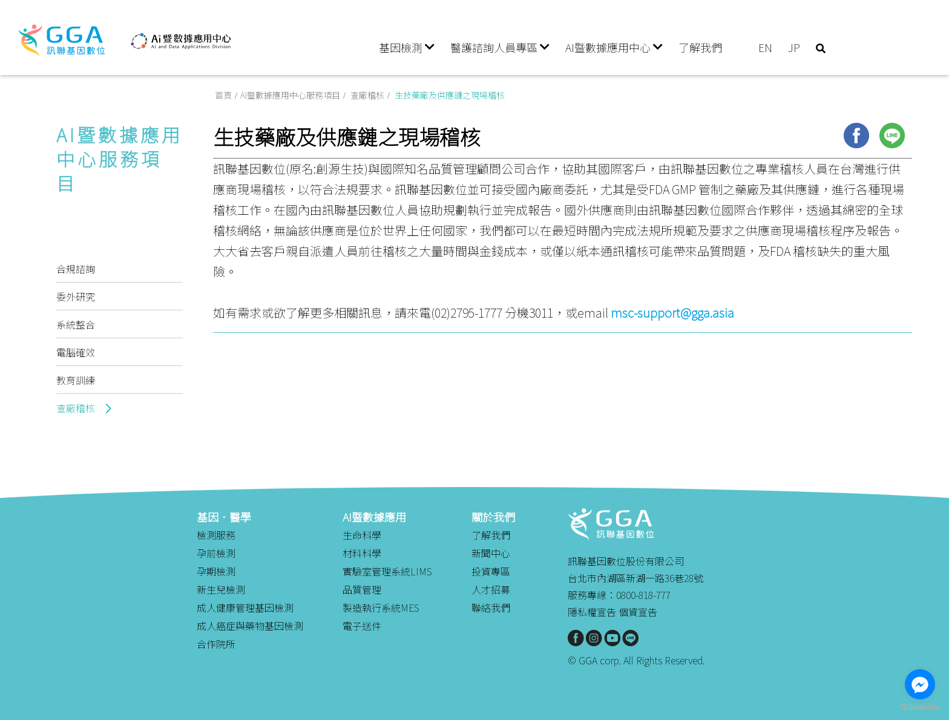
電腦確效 (75, 352)
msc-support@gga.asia (672, 318)
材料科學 (362, 553)
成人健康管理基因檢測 (245, 607)
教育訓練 (75, 380)
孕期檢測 (216, 571)
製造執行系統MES (381, 607)
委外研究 (75, 296)
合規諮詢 (75, 268)
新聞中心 (490, 553)
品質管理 (362, 589)
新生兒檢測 (221, 589)
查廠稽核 (76, 408)
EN (765, 47)
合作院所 (216, 644)
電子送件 (362, 625)
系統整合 (75, 324)
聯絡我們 (490, 607)
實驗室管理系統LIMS (387, 571)
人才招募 (490, 589)
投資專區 (490, 571)
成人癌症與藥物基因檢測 (250, 625)
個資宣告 (638, 612)
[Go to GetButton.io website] (920, 708)
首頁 (221, 98)
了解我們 (700, 47)
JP (794, 47)
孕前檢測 (216, 553)
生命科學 (362, 535)
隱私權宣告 (592, 612)
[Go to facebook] (920, 684)
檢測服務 (216, 535)
